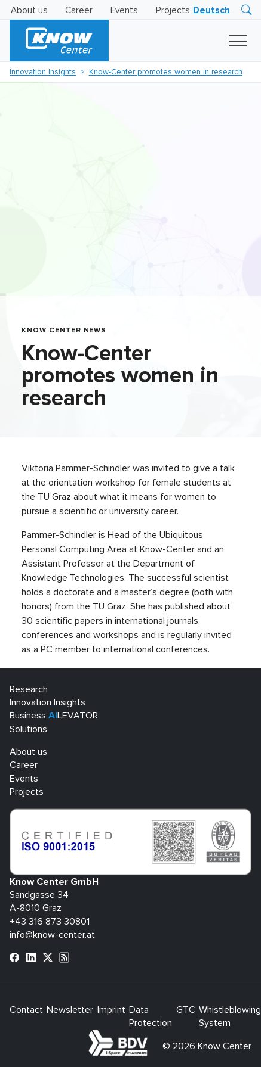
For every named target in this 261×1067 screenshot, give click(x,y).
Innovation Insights (43, 72)
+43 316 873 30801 (50, 921)
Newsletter (70, 1010)
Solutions (28, 729)
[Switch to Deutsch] (211, 10)
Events (124, 10)
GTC (185, 1010)
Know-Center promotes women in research (165, 72)
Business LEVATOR (54, 715)
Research (29, 689)
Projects (173, 10)
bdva (150, 1036)
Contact (26, 1010)
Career (79, 10)
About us (29, 10)
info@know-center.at (52, 935)
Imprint (111, 1010)
